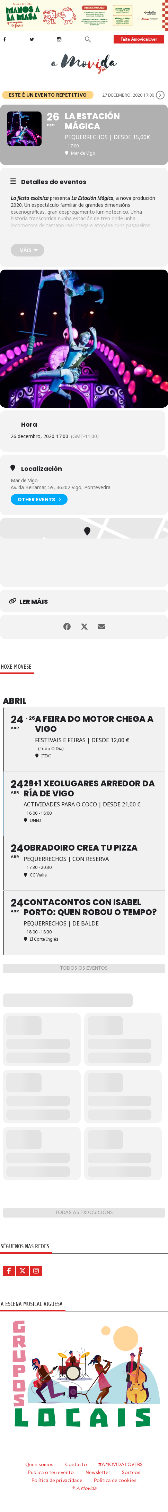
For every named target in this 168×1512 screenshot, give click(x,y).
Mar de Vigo (24, 480)
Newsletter (98, 1472)
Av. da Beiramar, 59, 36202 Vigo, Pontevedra (60, 487)
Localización (41, 469)
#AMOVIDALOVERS (120, 1464)
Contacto (76, 1464)
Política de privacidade (57, 1480)
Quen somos (39, 1464)
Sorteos (131, 1472)
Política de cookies (115, 1480)
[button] (88, 39)
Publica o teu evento (51, 1472)
